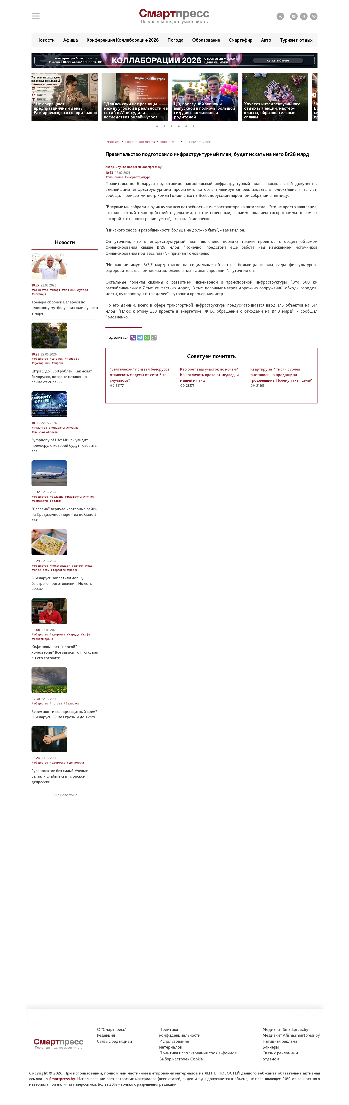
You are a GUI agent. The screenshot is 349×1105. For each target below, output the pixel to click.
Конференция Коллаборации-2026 (123, 40)
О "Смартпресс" (111, 1029)
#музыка (72, 427)
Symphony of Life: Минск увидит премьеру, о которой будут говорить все (64, 445)
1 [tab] (158, 125)
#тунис (88, 496)
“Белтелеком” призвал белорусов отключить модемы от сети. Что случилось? (139, 375)
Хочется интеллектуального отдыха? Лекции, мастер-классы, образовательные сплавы (272, 110)
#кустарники (41, 363)
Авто (266, 40)
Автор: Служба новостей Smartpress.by (133, 167)
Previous (35, 95)
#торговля (58, 570)
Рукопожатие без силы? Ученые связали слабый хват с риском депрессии (60, 776)
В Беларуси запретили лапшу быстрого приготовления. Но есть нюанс (62, 583)
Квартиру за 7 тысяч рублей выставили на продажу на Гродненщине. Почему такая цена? (281, 375)
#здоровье (57, 634)
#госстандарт (59, 565)
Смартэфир (240, 40)
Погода (175, 40)
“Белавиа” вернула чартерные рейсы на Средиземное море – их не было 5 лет (64, 514)
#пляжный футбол (75, 290)
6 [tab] (195, 125)
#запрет (77, 565)
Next (314, 95)
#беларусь (71, 703)
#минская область (45, 432)
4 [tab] (180, 125)
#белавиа (56, 496)
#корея (72, 570)
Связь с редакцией (114, 1041)
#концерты (56, 427)
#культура (39, 427)
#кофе (85, 634)
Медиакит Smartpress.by (285, 1029)
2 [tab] (166, 125)
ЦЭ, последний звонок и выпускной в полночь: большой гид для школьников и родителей (204, 110)
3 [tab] (173, 125)
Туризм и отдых (296, 40)
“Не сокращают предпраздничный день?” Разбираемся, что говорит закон (65, 108)
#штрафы (56, 358)
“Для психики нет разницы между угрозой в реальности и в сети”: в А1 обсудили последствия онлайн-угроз (136, 110)
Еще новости (63, 795)
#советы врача (42, 639)
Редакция (106, 1035)
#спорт (54, 290)
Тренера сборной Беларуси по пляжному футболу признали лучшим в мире (65, 308)
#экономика (114, 177)
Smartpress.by (62, 1078)
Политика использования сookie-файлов (198, 1052)
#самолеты (40, 500)
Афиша (70, 40)
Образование (206, 40)
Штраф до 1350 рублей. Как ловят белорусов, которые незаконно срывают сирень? (62, 377)
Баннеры (270, 1047)
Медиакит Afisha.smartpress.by (291, 1035)
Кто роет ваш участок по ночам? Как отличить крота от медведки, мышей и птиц (210, 375)
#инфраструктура (137, 177)
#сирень (57, 363)
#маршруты (73, 496)
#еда (89, 565)
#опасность (40, 570)
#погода (55, 703)
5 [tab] (187, 125)
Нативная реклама (279, 1041)
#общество (40, 290)
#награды (39, 294)
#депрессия (75, 762)
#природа (71, 358)
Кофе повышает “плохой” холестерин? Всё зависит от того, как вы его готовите (65, 652)
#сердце (73, 634)
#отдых (55, 500)
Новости (45, 40)
